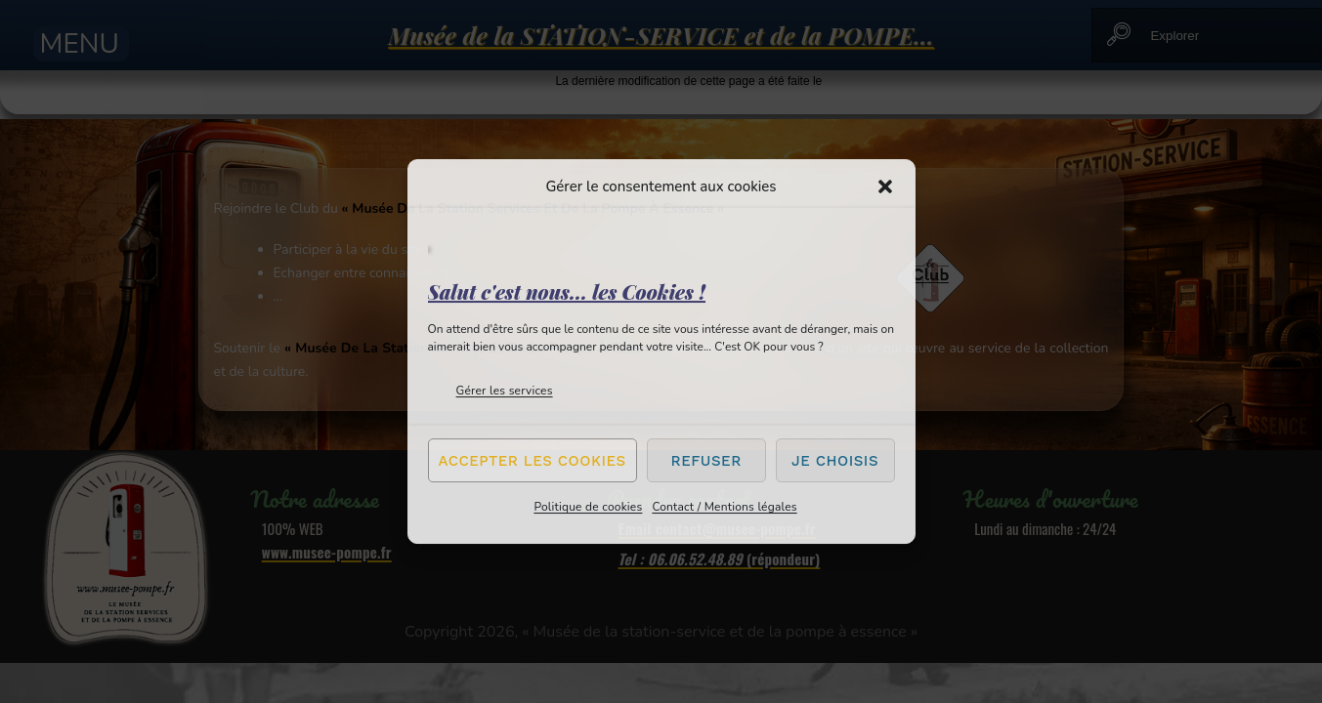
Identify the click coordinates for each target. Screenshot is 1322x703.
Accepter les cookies (532, 461)
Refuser (706, 461)
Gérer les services (504, 390)
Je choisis (834, 461)
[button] (885, 186)
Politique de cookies (587, 507)
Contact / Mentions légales (724, 507)
